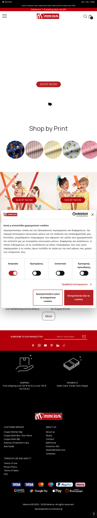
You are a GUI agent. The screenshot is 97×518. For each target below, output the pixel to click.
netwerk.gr (57, 508)
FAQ (6, 474)
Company (50, 453)
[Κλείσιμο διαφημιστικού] (92, 214)
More (48, 316)
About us (50, 431)
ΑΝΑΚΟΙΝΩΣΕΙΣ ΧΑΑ (55, 450)
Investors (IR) (52, 446)
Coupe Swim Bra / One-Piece (18, 435)
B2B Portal (51, 442)
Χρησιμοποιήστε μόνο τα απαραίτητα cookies (48, 297)
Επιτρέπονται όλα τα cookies (79, 297)
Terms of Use (10, 463)
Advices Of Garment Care (16, 442)
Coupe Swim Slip (12, 439)
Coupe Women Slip (13, 431)
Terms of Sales (11, 470)
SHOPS (8, 2)
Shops (49, 435)
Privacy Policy (10, 466)
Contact (50, 439)
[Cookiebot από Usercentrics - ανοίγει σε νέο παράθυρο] (75, 214)
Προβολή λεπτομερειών (75, 284)
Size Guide (9, 446)
